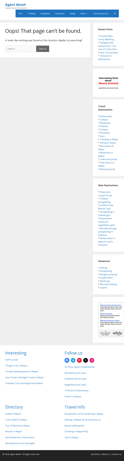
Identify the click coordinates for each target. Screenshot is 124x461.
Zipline (103, 287)
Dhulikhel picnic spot (75, 372)
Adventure (59, 13)
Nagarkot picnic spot (75, 384)
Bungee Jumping (108, 274)
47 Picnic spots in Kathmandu (80, 366)
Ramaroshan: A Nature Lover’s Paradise (106, 241)
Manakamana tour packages (20, 443)
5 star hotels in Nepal (16, 419)
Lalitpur (104, 119)
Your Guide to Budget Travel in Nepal (24, 377)
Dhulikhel (105, 132)
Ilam (102, 136)
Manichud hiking (106, 314)
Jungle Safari (106, 277)
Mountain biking (108, 284)
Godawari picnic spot (75, 378)
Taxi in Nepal (71, 437)
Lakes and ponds (108, 159)
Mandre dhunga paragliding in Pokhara (107, 231)
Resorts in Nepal (13, 431)
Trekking (31, 13)
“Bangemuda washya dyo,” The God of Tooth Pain (107, 46)
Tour (20, 13)
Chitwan (104, 129)
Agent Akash (15, 4)
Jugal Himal (106, 195)
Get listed (95, 454)
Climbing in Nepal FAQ (76, 431)
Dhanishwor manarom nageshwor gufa (106, 221)
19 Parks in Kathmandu (77, 390)
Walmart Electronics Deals (110, 320)
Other (85, 13)
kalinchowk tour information (20, 437)
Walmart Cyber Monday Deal (110, 305)
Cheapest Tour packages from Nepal (24, 383)
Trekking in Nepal (109, 139)
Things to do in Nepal (16, 365)
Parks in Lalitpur (73, 396)
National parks (107, 169)
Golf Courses (11, 359)
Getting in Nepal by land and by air (83, 419)
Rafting (103, 267)
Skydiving (105, 280)
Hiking (72, 13)
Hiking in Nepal (108, 142)
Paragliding (106, 270)
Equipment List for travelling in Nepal (84, 413)
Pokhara (104, 126)
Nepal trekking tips (74, 425)
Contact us (116, 454)
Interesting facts (101, 13)
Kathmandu (106, 116)
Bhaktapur (105, 122)
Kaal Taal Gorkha (109, 52)
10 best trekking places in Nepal (21, 371)
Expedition (45, 13)
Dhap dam (105, 191)
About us (106, 454)
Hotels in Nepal (13, 413)
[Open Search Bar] (115, 13)
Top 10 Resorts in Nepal (17, 425)
